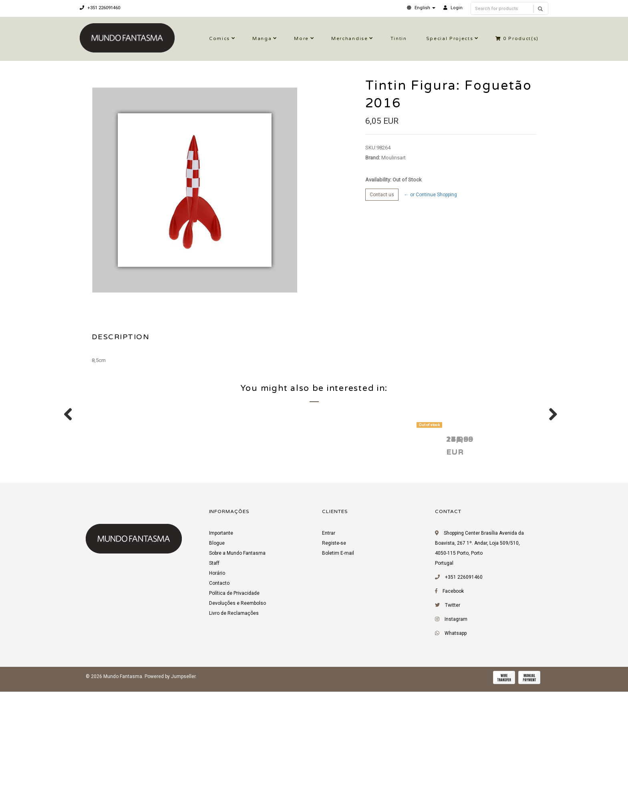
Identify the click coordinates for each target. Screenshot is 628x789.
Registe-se (334, 643)
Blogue (217, 643)
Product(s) (517, 38)
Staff (214, 663)
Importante (221, 633)
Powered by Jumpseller (170, 777)
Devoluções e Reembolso (237, 703)
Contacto (219, 683)
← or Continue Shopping (430, 194)
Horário (217, 673)
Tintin (398, 38)
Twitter (452, 705)
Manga (262, 38)
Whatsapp (456, 734)
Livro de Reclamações (234, 714)
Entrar (328, 633)
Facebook (453, 691)
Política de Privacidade (234, 693)
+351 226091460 (100, 7)
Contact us (382, 194)
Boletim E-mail (338, 653)
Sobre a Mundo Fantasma (237, 653)
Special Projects (449, 38)
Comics (219, 38)
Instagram (456, 720)
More (301, 38)
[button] (421, 7)
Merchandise (349, 38)
